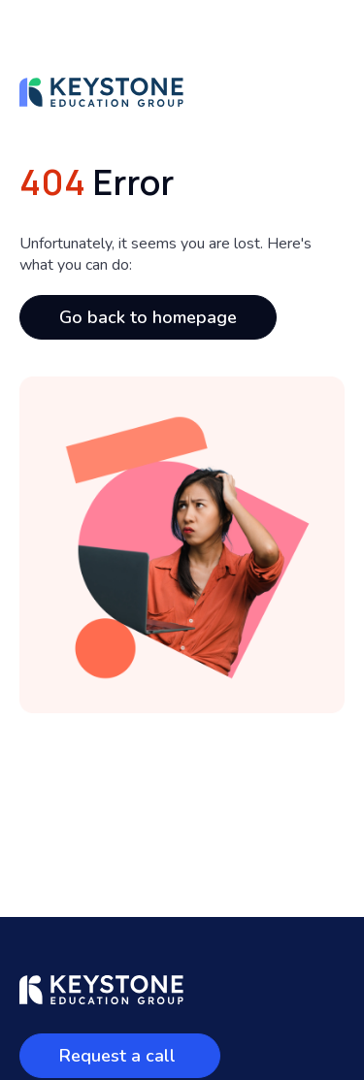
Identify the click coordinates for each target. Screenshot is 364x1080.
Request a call (120, 1055)
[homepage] (101, 102)
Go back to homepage (148, 317)
